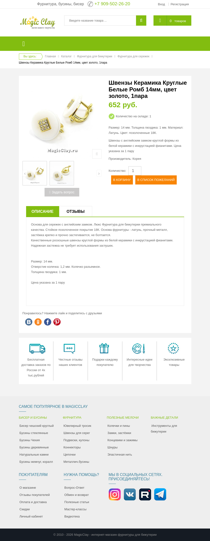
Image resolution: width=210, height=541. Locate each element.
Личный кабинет (31, 516)
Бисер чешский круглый (36, 426)
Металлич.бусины (76, 462)
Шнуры (113, 447)
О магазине (27, 487)
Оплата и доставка (33, 502)
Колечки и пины (119, 426)
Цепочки (69, 454)
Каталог (66, 56)
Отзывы (76, 211)
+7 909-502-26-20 (112, 3)
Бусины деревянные (34, 447)
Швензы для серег (76, 433)
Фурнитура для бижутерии (94, 56)
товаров (180, 21)
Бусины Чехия (29, 440)
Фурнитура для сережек (133, 56)
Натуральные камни (34, 454)
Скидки (24, 509)
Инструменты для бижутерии (164, 428)
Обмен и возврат (76, 495)
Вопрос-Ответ (74, 487)
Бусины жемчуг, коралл (36, 462)
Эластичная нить (120, 454)
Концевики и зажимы (123, 440)
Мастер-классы (75, 509)
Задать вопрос (61, 192)
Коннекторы (72, 447)
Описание (43, 211)
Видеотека (72, 516)
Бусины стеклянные (33, 433)
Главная (50, 56)
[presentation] (25, 173)
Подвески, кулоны (76, 440)
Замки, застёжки (119, 433)
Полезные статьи (76, 502)
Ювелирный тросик (77, 426)
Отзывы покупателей (34, 495)
